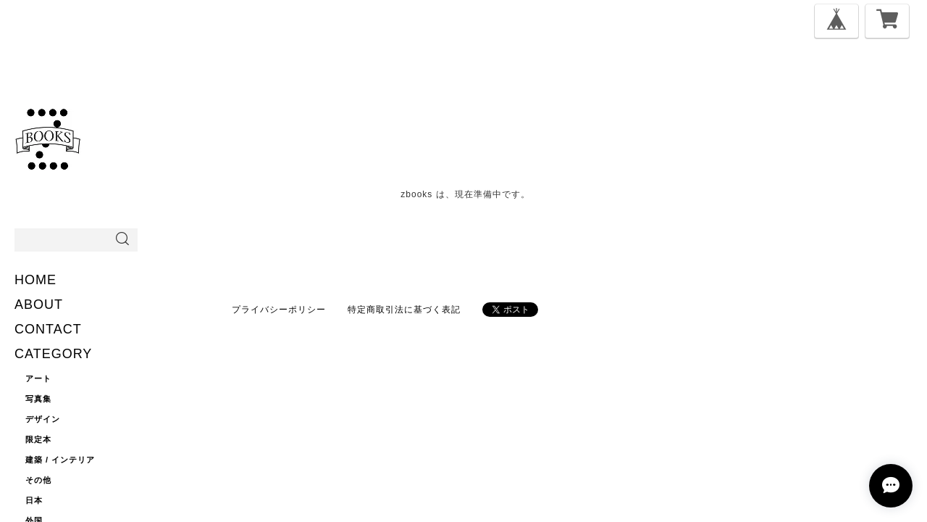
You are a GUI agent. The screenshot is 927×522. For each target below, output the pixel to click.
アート (38, 378)
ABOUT (38, 304)
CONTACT (48, 329)
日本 (34, 500)
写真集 (38, 398)
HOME (35, 280)
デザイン (42, 419)
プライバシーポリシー (279, 309)
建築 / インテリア (60, 459)
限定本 (38, 439)
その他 (38, 480)
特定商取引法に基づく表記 (404, 309)
